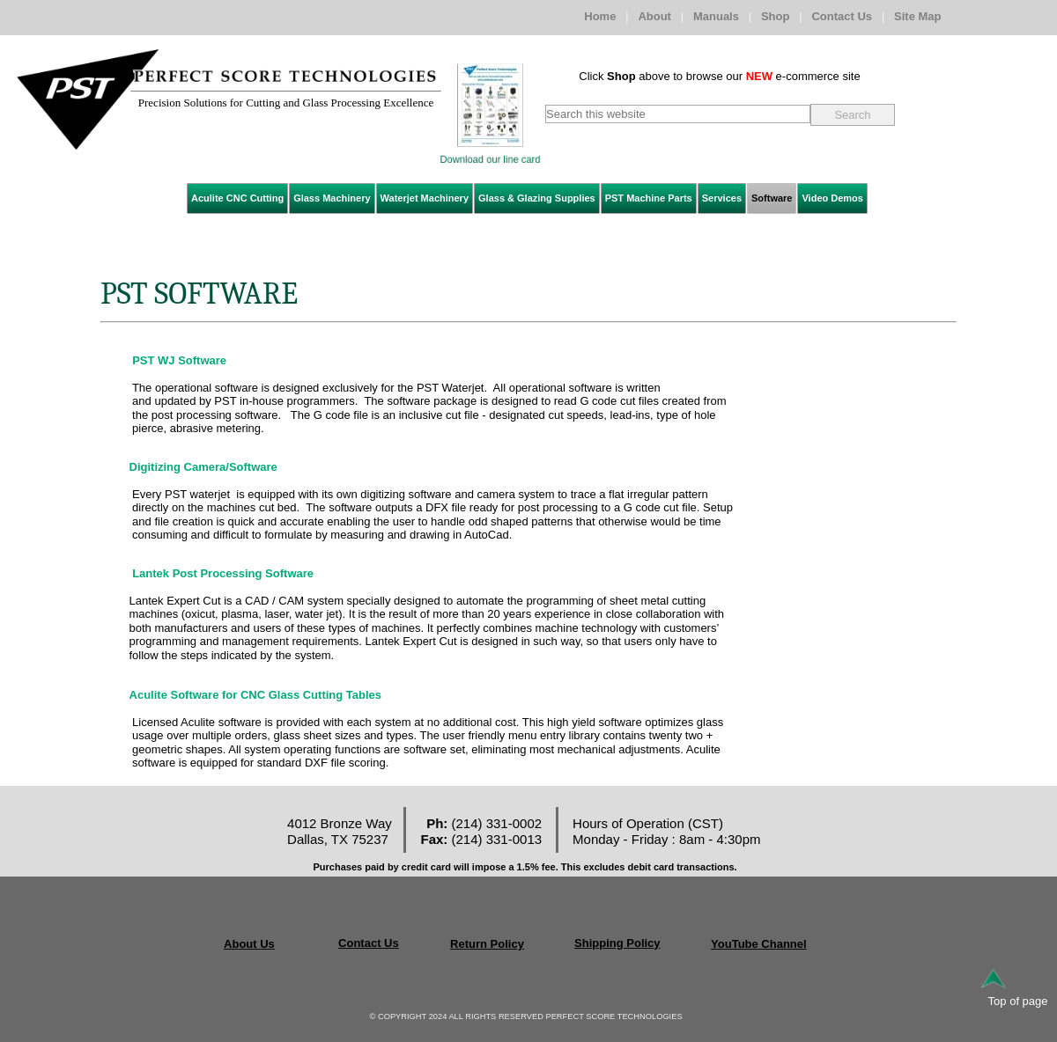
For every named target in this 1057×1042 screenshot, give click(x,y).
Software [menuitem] (771, 198)
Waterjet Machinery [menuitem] (425, 198)
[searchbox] (677, 114)
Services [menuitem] (722, 198)
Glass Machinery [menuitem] (331, 198)
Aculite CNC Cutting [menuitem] (237, 198)
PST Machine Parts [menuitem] (648, 198)
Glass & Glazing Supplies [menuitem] (536, 198)
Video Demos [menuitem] (832, 198)
